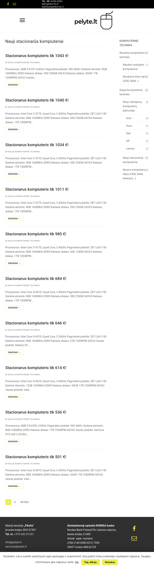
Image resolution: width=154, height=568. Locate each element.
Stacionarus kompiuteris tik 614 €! (35, 367)
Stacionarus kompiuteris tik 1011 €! (36, 189)
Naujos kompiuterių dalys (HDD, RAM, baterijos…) (134, 174)
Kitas (25, 502)
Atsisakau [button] (110, 562)
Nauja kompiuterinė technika (22, 62)
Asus (129, 125)
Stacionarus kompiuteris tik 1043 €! (36, 55)
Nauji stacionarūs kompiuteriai (133, 160)
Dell (128, 133)
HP (128, 141)
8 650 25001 (57, 1)
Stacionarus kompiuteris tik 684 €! (35, 278)
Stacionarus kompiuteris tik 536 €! (35, 412)
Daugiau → (14, 85)
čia (76, 562)
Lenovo (130, 148)
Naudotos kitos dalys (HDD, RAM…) (135, 79)
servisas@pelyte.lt (53, 7)
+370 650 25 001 (23, 534)
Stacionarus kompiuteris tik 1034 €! (36, 145)
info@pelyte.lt (50, 4)
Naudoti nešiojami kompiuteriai (133, 67)
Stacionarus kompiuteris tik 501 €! (35, 457)
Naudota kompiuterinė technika (133, 55)
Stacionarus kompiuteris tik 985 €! (35, 234)
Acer (129, 118)
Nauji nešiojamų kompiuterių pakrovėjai (132, 106)
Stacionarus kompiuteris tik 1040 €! (36, 100)
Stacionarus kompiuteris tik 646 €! (35, 323)
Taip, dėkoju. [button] (90, 562)
